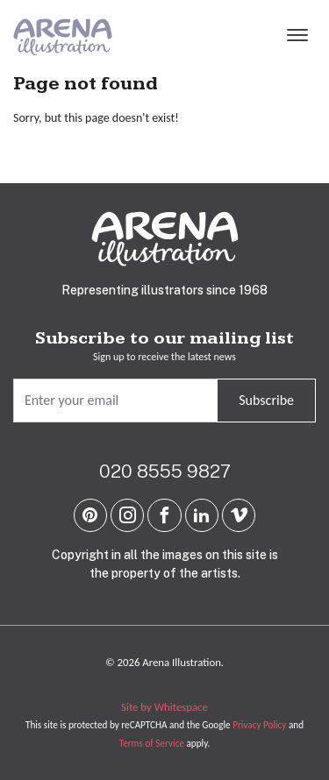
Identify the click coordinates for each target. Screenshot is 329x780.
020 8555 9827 (165, 471)
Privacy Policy (259, 725)
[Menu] (297, 36)
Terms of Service (151, 743)
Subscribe (266, 400)
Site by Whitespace (164, 706)
